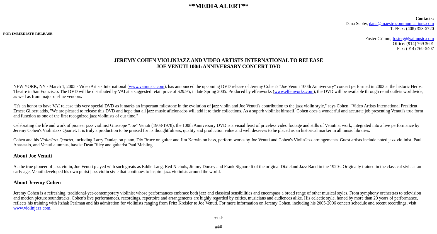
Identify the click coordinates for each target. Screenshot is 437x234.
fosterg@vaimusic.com (413, 38)
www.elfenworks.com (293, 91)
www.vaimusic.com (146, 86)
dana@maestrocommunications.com (401, 23)
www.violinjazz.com (31, 208)
